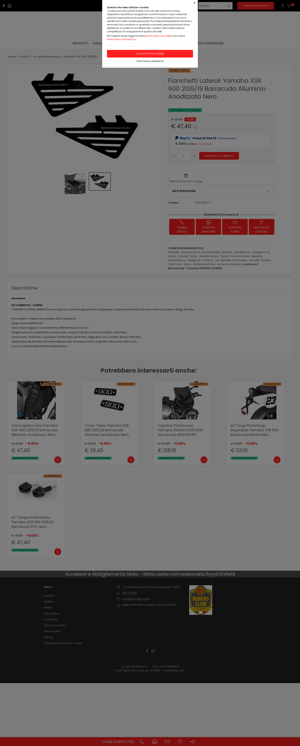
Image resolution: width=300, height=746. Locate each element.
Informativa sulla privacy (121, 39)
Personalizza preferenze (150, 61)
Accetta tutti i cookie (150, 53)
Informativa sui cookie (159, 35)
